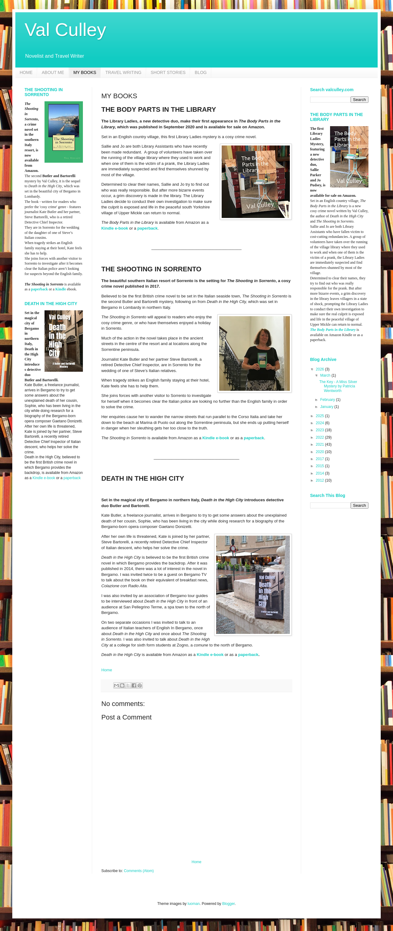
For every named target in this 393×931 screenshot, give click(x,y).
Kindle (60, 289)
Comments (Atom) (139, 871)
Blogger (228, 904)
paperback (147, 228)
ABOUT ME (53, 72)
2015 (320, 466)
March (326, 375)
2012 (320, 480)
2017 (320, 459)
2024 (320, 423)
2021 (320, 444)
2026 (320, 369)
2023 (320, 430)
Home (106, 670)
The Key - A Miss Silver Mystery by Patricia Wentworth (338, 386)
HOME (26, 72)
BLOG (201, 72)
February (328, 400)
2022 (320, 437)
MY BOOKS (84, 72)
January (327, 407)
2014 (320, 473)
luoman (194, 904)
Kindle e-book (114, 228)
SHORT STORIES (168, 72)
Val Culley (65, 29)
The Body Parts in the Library (333, 330)
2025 (320, 416)
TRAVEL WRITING (123, 72)
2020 (320, 452)
